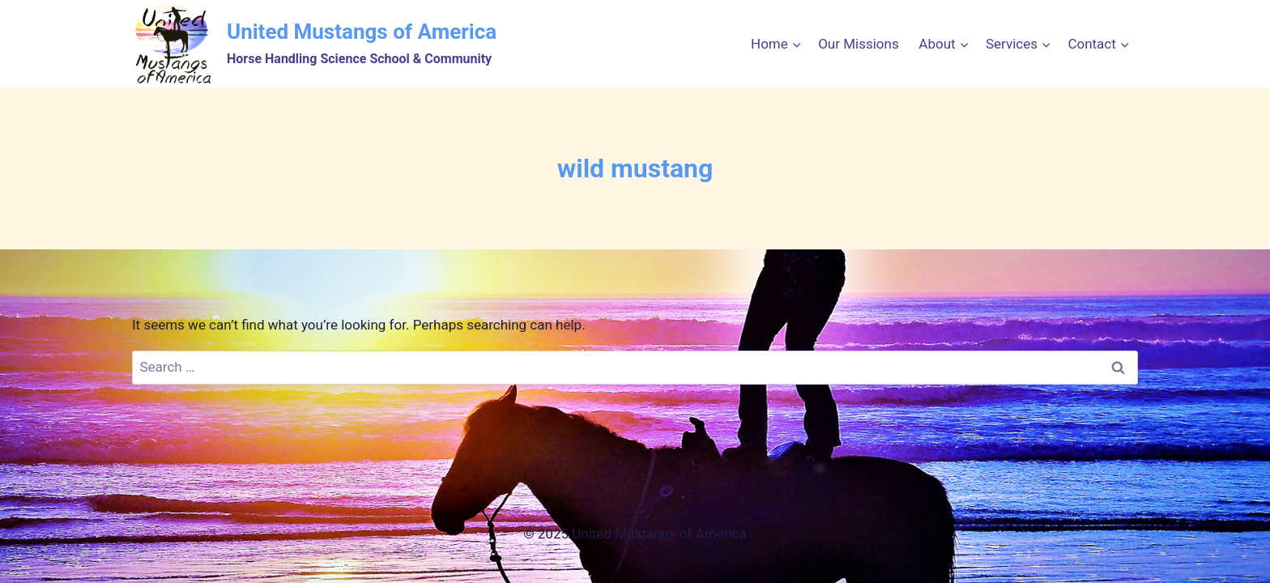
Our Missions (858, 44)
